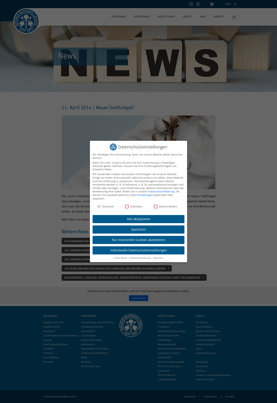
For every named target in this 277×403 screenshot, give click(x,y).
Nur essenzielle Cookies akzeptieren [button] (138, 240)
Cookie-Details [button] (121, 258)
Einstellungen (145, 195)
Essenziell (105, 206)
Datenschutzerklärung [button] (140, 258)
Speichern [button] (138, 229)
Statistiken (133, 206)
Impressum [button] (158, 258)
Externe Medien (166, 206)
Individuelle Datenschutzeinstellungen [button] (138, 250)
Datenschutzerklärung (161, 191)
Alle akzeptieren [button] (138, 219)
